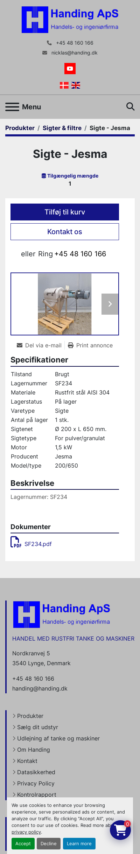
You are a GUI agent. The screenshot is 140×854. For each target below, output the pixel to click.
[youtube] (70, 68)
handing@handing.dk (40, 688)
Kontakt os (64, 231)
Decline (49, 843)
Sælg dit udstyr (37, 727)
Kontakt (27, 760)
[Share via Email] (40, 345)
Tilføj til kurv (64, 212)
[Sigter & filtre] (62, 127)
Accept (23, 843)
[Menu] (12, 107)
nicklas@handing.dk (74, 53)
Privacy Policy (36, 783)
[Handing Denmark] (61, 613)
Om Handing (33, 749)
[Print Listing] (90, 345)
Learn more (79, 843)
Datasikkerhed (36, 772)
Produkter (30, 715)
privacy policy (26, 832)
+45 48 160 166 (74, 43)
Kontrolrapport (36, 794)
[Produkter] (20, 127)
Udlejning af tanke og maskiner (58, 738)
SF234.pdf (31, 543)
